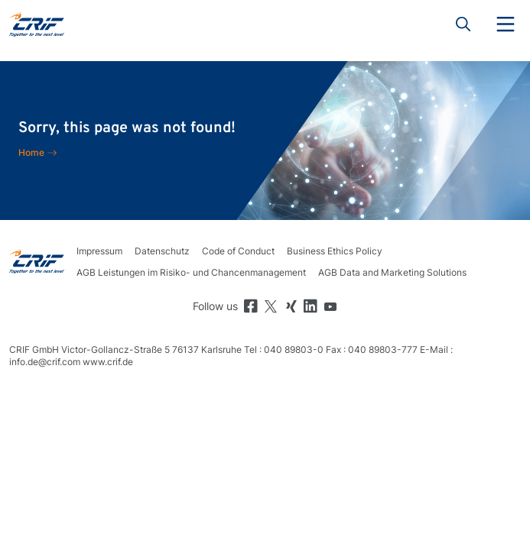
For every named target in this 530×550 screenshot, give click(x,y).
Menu (505, 24)
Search (463, 24)
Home (31, 152)
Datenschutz (162, 251)
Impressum (99, 251)
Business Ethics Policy (334, 251)
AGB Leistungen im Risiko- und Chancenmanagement (191, 272)
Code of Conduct (238, 251)
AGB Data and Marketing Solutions (392, 272)
